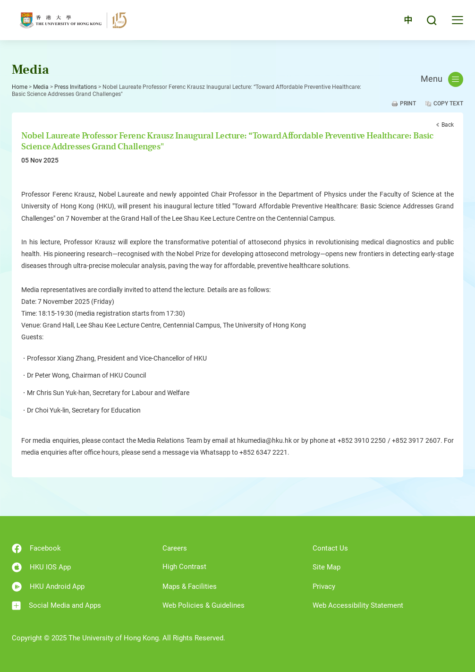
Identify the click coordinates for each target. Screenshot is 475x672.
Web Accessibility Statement (358, 605)
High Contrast (184, 566)
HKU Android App (48, 587)
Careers (174, 548)
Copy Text (448, 103)
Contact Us (330, 548)
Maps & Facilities (189, 586)
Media (41, 87)
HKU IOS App (41, 567)
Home (19, 87)
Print (408, 103)
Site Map (326, 567)
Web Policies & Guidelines (203, 605)
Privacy (324, 586)
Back (447, 124)
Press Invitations (75, 87)
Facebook (36, 548)
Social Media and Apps (56, 605)
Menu (442, 79)
